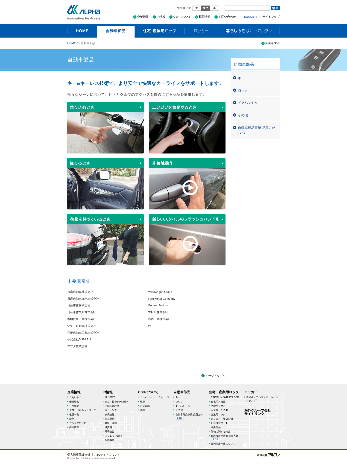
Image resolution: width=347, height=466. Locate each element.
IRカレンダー (112, 410)
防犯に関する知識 (220, 431)
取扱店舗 (216, 427)
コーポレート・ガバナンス (154, 397)
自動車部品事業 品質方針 (256, 130)
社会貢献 (145, 406)
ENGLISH (250, 16)
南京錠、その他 (219, 410)
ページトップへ (215, 375)
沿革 (71, 418)
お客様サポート (219, 423)
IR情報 (161, 16)
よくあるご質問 (113, 435)
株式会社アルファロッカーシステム (262, 399)
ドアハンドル (248, 103)
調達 (142, 410)
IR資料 (108, 427)
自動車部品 (116, 31)
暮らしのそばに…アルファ (248, 31)
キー (241, 78)
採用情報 (204, 16)
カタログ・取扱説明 (222, 418)
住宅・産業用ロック (159, 31)
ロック (243, 90)
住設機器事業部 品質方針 (224, 437)
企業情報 (143, 16)
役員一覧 (74, 414)
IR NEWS (110, 397)
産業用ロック (218, 414)
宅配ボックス (218, 406)
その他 (243, 115)
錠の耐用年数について (223, 443)
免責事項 (109, 440)
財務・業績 (111, 423)
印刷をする (272, 43)
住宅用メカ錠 (218, 401)
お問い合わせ (227, 16)
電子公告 (109, 431)
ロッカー (200, 31)
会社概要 (74, 406)
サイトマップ (271, 16)
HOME (82, 31)
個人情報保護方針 (78, 454)
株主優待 (109, 418)
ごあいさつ (75, 397)
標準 (205, 8)
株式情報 (109, 414)
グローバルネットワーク (82, 410)
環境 (142, 401)
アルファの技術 (77, 423)
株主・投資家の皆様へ (117, 401)
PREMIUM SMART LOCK (225, 397)
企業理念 (74, 401)
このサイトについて (107, 454)
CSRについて (182, 16)
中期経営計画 (112, 406)
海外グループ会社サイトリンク (257, 412)
